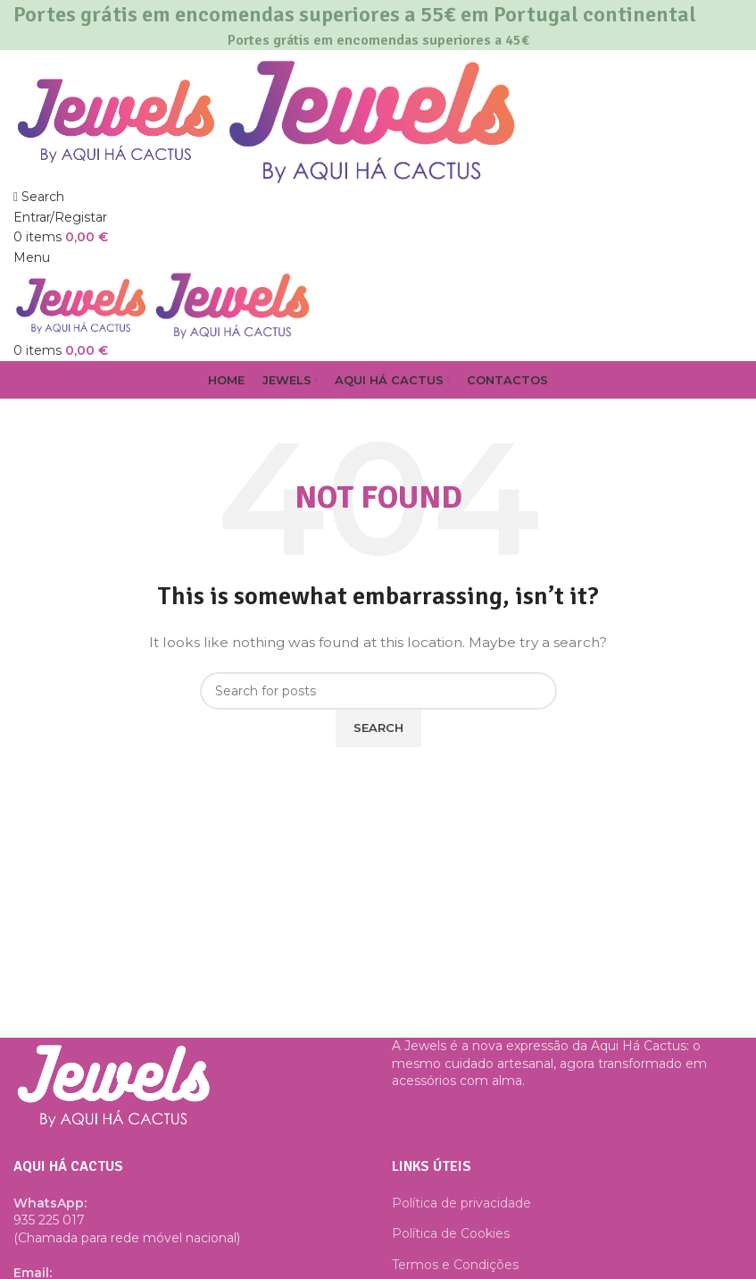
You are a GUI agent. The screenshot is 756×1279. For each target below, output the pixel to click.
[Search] (38, 197)
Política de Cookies (451, 1233)
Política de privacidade (461, 1203)
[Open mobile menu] (31, 257)
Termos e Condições (455, 1265)
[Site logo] (118, 117)
